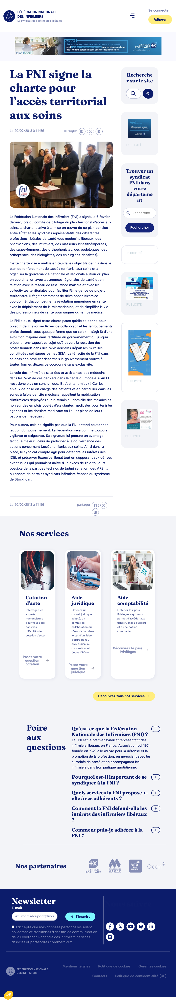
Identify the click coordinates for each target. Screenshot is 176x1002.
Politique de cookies (114, 966)
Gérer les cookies (152, 966)
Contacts (99, 976)
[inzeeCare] (139, 374)
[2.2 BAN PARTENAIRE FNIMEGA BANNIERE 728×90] (88, 54)
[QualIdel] (139, 428)
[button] (132, 16)
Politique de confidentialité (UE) (140, 976)
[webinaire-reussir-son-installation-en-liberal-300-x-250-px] (139, 298)
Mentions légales (76, 966)
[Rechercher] (148, 94)
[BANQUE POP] (139, 137)
